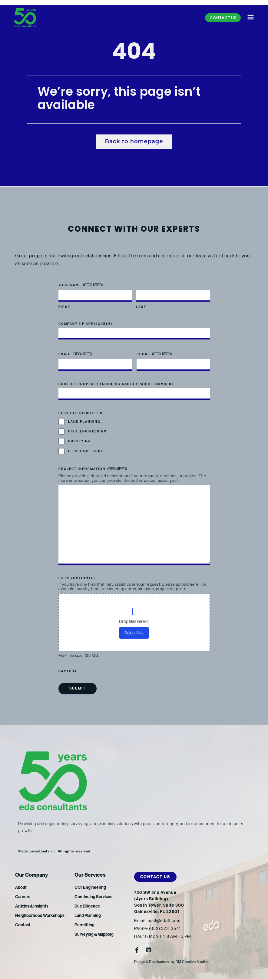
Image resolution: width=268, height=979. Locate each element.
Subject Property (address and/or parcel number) (116, 384)
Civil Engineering (87, 431)
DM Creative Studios (192, 962)
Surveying (79, 441)
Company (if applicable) (85, 324)
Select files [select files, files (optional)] (134, 632)
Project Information (92, 468)
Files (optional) (76, 578)
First (64, 307)
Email (75, 354)
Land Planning (84, 422)
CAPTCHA (67, 671)
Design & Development (152, 962)
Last (141, 307)
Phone (154, 354)
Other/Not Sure (85, 451)
